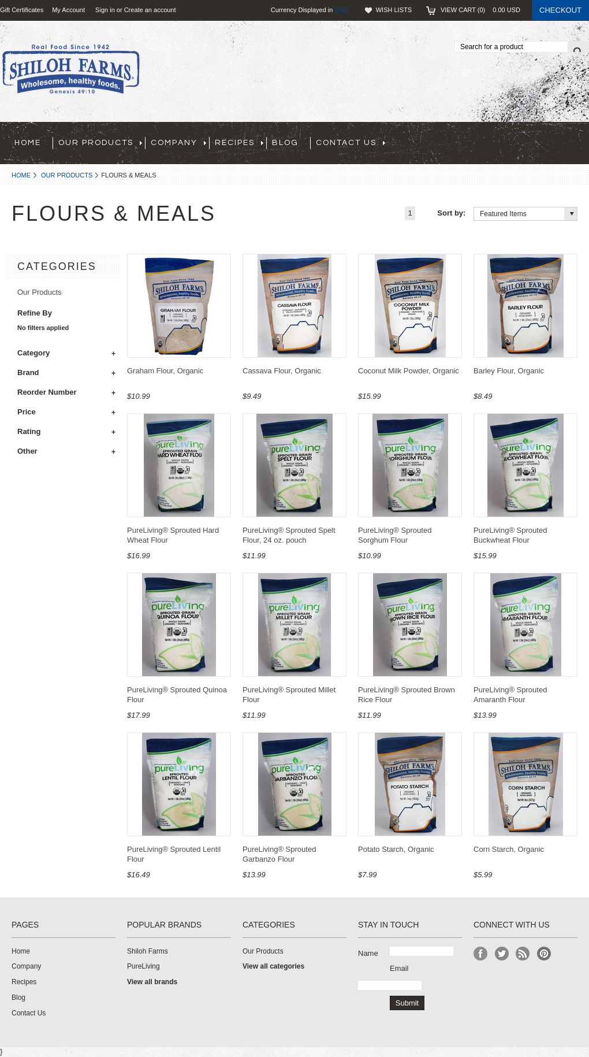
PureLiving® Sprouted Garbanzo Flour (279, 854)
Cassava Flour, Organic (282, 370)
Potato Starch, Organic (396, 849)
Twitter (502, 954)
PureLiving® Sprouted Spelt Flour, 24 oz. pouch (289, 535)
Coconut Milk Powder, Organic (408, 370)
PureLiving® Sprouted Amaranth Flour (510, 694)
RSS (523, 954)
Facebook (481, 954)
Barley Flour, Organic (509, 370)
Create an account (150, 9)
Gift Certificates (21, 9)
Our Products (66, 175)
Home (21, 175)
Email (399, 968)
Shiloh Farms (147, 951)
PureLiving (143, 966)
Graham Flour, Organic (165, 370)
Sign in (105, 9)
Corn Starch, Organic (509, 849)
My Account (68, 9)
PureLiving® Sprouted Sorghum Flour (394, 535)
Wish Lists (394, 9)
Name (368, 953)
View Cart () (480, 9)
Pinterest (544, 954)
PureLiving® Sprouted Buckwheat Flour (510, 535)
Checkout (560, 10)
